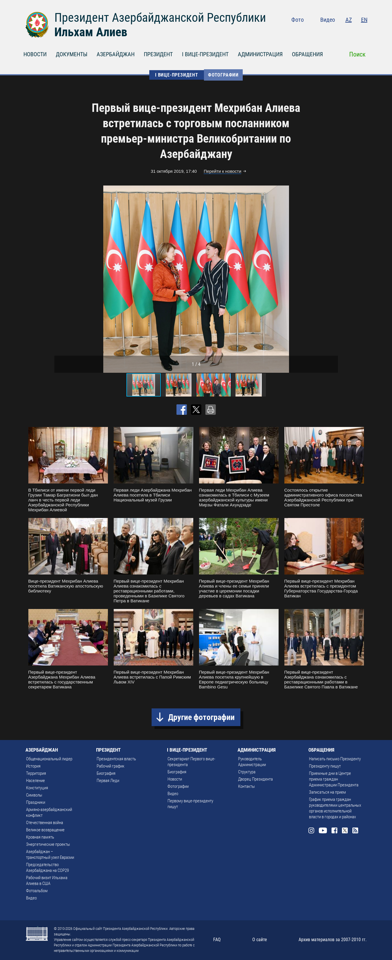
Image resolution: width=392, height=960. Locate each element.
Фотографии (223, 75)
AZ (348, 19)
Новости (175, 779)
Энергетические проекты (48, 844)
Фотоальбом (37, 890)
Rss (364, 32)
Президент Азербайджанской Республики (160, 17)
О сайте (259, 939)
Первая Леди (108, 780)
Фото (297, 19)
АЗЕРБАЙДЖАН (116, 54)
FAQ (217, 939)
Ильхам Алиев (90, 32)
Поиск (357, 54)
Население (35, 780)
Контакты (246, 786)
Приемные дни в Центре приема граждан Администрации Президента (333, 779)
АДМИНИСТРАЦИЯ (260, 54)
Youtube (329, 32)
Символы (34, 795)
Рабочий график (110, 766)
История (33, 766)
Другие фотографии (201, 717)
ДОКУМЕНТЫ (71, 54)
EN (364, 19)
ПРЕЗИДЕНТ (158, 54)
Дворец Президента (255, 779)
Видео (327, 19)
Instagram (316, 32)
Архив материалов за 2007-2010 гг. (333, 939)
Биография (106, 773)
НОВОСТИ (35, 54)
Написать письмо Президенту (335, 758)
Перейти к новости (222, 171)
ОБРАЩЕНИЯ (307, 54)
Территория (36, 773)
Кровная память (40, 837)
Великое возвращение (45, 829)
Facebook (341, 32)
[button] (332, 279)
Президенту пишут (325, 766)
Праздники (35, 802)
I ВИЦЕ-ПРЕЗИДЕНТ (205, 54)
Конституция (37, 787)
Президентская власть (116, 758)
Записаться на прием (327, 792)
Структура (246, 771)
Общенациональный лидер (49, 758)
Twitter (353, 32)
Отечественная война (44, 822)
